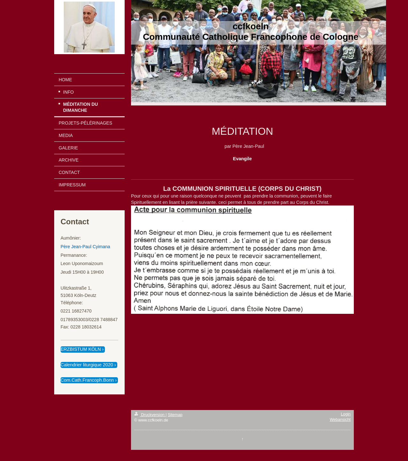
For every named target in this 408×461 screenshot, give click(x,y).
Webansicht (340, 419)
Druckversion (149, 415)
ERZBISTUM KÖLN (81, 349)
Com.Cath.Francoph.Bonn (87, 380)
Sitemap (175, 415)
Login (346, 414)
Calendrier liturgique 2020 (87, 364)
